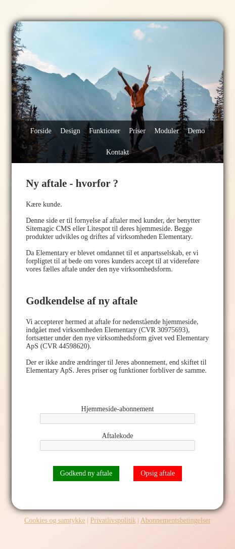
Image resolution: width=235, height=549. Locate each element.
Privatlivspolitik (112, 520)
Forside (41, 131)
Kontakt (117, 152)
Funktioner (104, 131)
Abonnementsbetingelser (175, 520)
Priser (137, 131)
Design (70, 131)
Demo (196, 131)
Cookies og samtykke (54, 520)
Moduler (166, 131)
